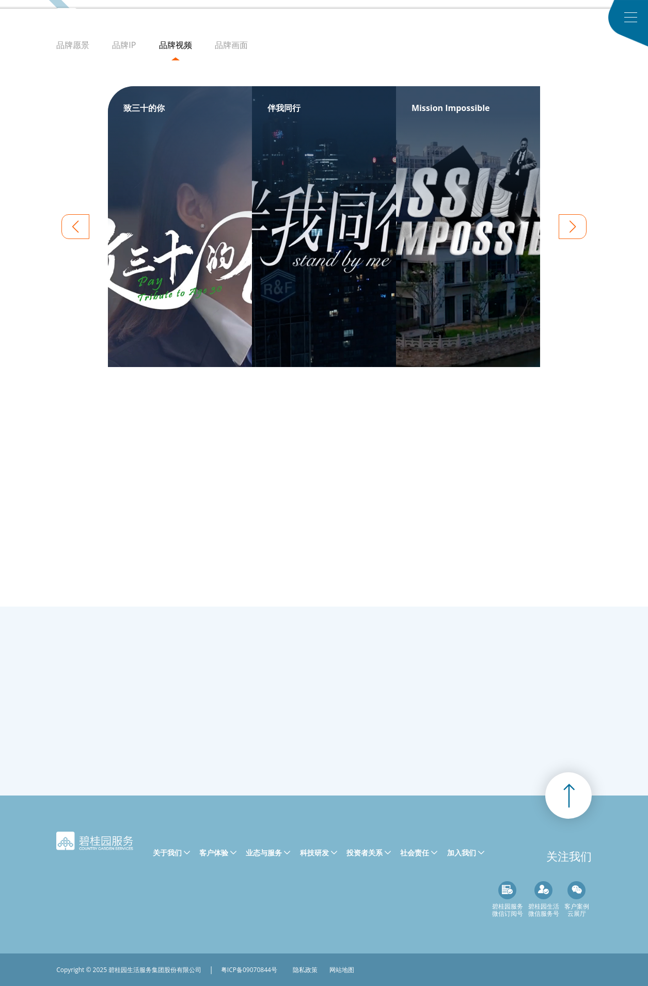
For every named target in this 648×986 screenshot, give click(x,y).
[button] (573, 226)
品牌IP (124, 45)
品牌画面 (235, 45)
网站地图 (341, 969)
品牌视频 (175, 45)
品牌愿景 (72, 45)
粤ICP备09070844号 (249, 969)
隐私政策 (305, 969)
